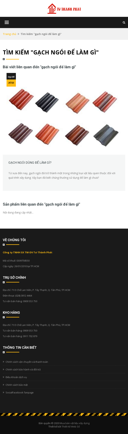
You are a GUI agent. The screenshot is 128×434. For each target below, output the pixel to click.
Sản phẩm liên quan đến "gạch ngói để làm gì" (41, 204)
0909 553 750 (30, 301)
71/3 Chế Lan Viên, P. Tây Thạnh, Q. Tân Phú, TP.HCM (40, 290)
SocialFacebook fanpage (20, 392)
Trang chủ (9, 34)
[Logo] (64, 8)
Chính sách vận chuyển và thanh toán (27, 361)
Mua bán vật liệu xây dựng (75, 423)
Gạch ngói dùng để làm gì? (29, 162)
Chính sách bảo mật (17, 384)
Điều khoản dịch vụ (16, 377)
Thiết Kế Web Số (71, 426)
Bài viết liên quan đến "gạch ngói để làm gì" (39, 67)
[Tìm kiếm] (124, 22)
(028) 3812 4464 (23, 295)
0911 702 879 (30, 336)
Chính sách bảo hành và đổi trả (23, 369)
